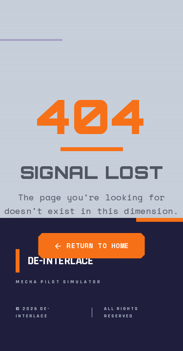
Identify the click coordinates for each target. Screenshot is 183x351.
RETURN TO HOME (91, 245)
